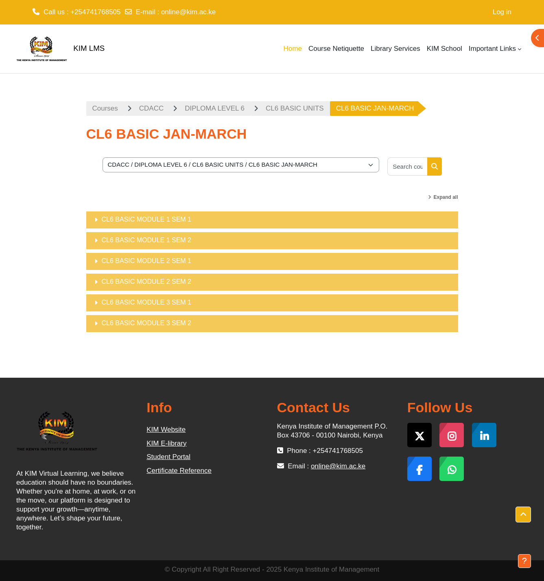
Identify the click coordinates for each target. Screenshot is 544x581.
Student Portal (168, 457)
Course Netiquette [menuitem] (336, 48)
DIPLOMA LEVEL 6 (215, 108)
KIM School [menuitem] (444, 48)
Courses (105, 108)
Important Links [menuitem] (492, 48)
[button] (523, 515)
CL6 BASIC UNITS (295, 108)
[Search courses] (407, 166)
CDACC (151, 108)
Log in (502, 12)
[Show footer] (524, 561)
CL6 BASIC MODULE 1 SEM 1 (147, 219)
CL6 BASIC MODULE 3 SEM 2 (147, 323)
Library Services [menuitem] (395, 48)
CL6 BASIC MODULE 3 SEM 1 (147, 302)
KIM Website (166, 429)
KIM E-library (166, 443)
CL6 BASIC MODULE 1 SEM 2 (147, 240)
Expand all (445, 197)
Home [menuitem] (293, 48)
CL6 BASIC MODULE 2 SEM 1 (147, 260)
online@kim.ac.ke (188, 12)
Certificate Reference (179, 470)
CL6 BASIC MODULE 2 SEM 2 (147, 281)
